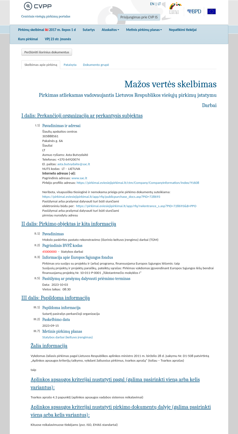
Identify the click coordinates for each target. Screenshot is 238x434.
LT (159, 4)
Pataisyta (70, 65)
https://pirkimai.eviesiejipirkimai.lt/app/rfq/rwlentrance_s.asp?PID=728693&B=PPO (136, 206)
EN (152, 4)
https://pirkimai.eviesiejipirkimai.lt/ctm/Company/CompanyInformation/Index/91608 (138, 183)
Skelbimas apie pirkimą (40, 65)
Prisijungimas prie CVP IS (139, 17)
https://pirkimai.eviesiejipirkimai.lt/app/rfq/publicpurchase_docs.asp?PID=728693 (101, 197)
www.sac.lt (79, 178)
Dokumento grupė (96, 65)
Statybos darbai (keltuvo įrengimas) (67, 337)
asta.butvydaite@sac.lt (73, 164)
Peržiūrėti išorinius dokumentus (46, 52)
